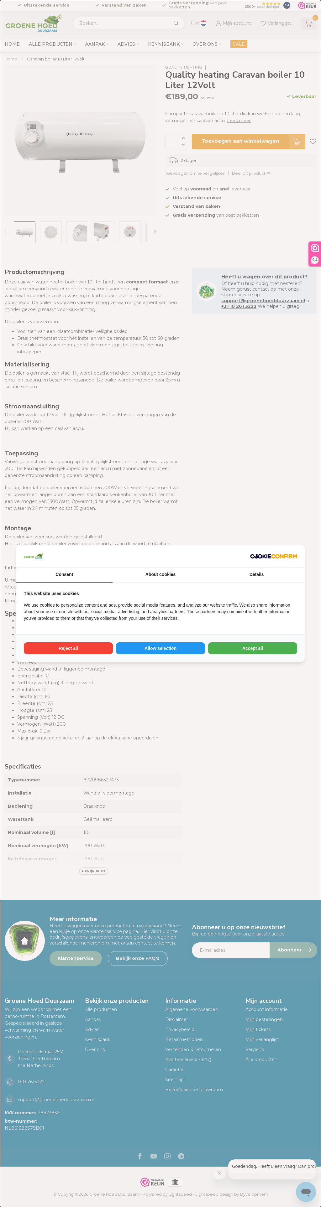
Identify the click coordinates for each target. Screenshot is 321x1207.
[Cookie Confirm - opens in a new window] (273, 556)
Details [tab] (257, 574)
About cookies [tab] (160, 574)
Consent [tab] (64, 574)
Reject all (68, 648)
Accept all (252, 648)
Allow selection (160, 648)
